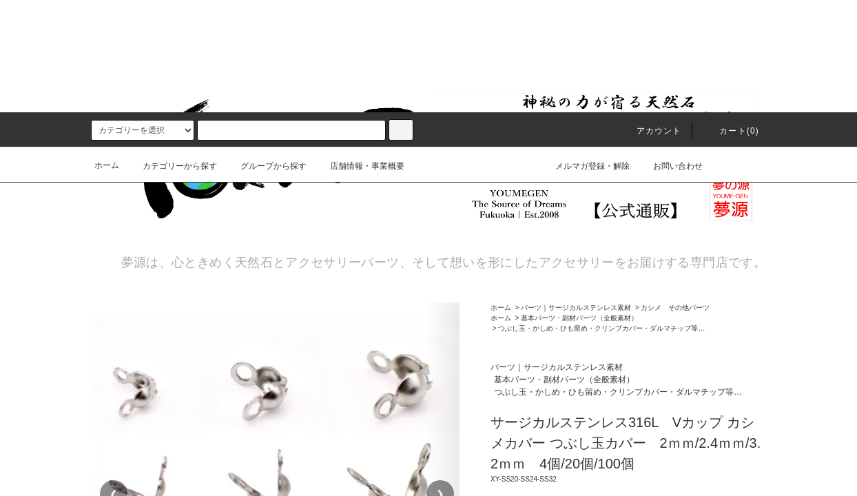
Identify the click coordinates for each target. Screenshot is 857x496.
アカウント (651, 18)
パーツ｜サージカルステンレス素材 (576, 307)
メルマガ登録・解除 (584, 53)
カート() (731, 18)
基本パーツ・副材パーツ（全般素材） (579, 317)
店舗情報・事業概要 (358, 54)
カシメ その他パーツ (675, 307)
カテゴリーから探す (171, 54)
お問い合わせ (670, 53)
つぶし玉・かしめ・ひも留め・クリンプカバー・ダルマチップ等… (601, 327)
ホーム (106, 53)
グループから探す (265, 54)
